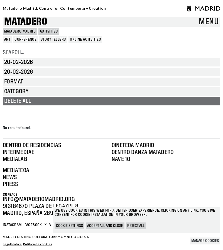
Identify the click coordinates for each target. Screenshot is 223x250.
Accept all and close (105, 226)
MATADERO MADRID (20, 31)
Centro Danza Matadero (143, 152)
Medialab (15, 159)
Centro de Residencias (32, 145)
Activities (49, 31)
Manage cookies (205, 241)
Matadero (25, 22)
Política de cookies (37, 244)
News (10, 177)
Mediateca (16, 170)
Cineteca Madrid (133, 145)
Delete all (17, 101)
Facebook (33, 225)
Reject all (135, 226)
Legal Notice (12, 244)
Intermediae (18, 152)
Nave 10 (121, 159)
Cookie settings (69, 226)
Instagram (12, 225)
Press (10, 184)
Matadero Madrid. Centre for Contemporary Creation (54, 8)
